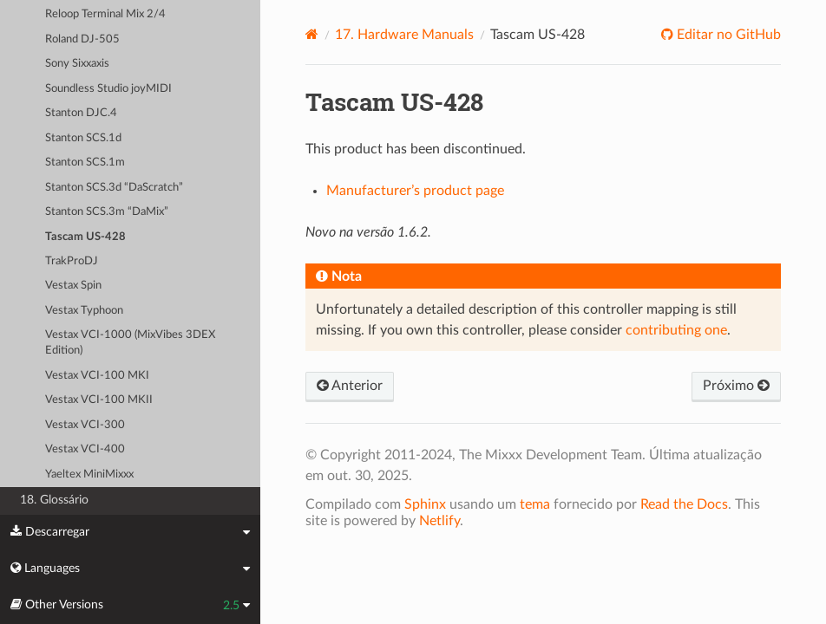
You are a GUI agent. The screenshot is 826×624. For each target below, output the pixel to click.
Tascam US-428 (85, 237)
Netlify (439, 521)
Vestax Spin (73, 285)
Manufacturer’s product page (415, 191)
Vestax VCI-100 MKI (97, 375)
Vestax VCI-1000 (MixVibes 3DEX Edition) (130, 342)
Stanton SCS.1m (85, 162)
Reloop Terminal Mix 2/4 (105, 14)
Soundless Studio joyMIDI (108, 88)
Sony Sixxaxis (77, 63)
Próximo (736, 386)
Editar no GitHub (727, 35)
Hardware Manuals (404, 35)
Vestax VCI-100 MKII (99, 400)
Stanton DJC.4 (81, 113)
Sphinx (425, 504)
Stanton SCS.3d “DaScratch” (114, 187)
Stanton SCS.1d (83, 138)
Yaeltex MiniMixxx (89, 474)
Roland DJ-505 (82, 39)
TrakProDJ (71, 261)
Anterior (350, 386)
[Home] (311, 34)
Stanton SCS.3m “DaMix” (106, 212)
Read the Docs (684, 504)
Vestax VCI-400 (85, 449)
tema (535, 504)
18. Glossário (54, 499)
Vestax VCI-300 (85, 425)
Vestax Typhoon (84, 310)
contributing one (676, 330)
